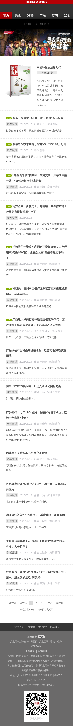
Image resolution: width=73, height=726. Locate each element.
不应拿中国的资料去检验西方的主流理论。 (30, 306)
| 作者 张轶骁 (40, 300)
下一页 (49, 602)
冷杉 (30, 15)
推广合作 (42, 626)
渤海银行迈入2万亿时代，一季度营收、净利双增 (35, 515)
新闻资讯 (12, 217)
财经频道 (12, 186)
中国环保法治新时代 (49, 67)
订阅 (55, 15)
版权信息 (30, 651)
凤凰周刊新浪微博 (19, 641)
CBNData (36, 646)
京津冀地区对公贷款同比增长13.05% (26, 527)
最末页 (59, 602)
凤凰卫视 (43, 641)
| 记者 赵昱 (39, 124)
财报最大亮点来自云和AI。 (21, 398)
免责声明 (42, 651)
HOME (28, 24)
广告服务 (30, 626)
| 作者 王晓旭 (40, 423)
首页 (6, 15)
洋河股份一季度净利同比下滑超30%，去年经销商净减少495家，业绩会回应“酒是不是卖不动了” (36, 252)
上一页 (23, 602)
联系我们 (54, 626)
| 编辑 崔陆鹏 (53, 186)
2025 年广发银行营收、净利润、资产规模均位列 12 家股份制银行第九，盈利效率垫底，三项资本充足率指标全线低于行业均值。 (36, 435)
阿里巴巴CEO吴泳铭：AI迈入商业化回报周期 (33, 386)
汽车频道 (12, 124)
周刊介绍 (18, 626)
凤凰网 (34, 641)
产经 (43, 15)
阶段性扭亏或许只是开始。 (21, 589)
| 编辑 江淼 (54, 300)
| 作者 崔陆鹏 (40, 263)
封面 (18, 15)
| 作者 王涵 (39, 186)
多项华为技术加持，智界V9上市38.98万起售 (39, 144)
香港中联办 (56, 641)
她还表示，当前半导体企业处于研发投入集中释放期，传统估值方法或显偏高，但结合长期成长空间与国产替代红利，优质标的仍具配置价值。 (36, 229)
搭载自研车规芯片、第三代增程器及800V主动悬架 (34, 130)
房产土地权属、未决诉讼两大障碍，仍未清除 (31, 337)
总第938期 (46, 72)
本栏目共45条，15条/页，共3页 (36, 609)
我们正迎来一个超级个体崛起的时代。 (27, 501)
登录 (67, 15)
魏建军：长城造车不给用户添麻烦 (26, 453)
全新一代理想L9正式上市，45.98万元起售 (37, 118)
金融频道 (12, 331)
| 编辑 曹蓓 (54, 263)
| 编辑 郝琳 (52, 124)
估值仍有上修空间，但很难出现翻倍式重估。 (31, 193)
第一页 (12, 602)
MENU (44, 24)
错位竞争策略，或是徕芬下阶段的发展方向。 (31, 558)
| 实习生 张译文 (42, 331)
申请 (40, 636)
